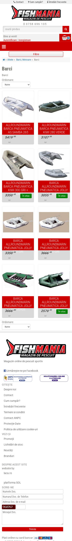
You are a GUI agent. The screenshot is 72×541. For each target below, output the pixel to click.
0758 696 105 (35, 23)
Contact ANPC (12, 417)
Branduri (9, 455)
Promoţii (9, 438)
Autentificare (10, 40)
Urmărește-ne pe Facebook (21, 370)
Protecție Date (12, 423)
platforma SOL (12, 482)
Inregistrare (25, 40)
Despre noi (10, 389)
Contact (18, 2)
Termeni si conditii (14, 412)
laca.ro (8, 473)
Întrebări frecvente (56, 2)
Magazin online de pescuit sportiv (36, 350)
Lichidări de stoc (13, 444)
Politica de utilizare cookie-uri (21, 429)
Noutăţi (8, 450)
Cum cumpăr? (35, 2)
